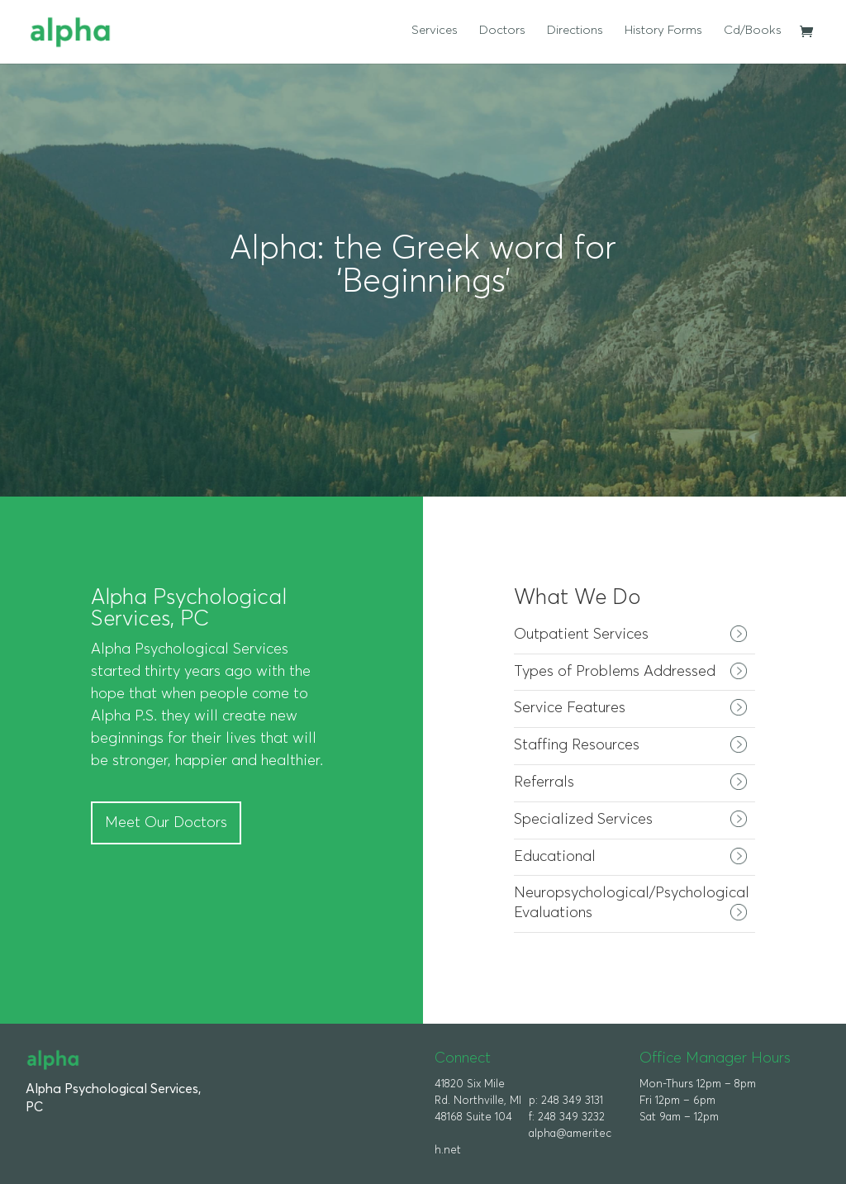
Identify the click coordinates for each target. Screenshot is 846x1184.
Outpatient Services (581, 634)
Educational (555, 856)
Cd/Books (753, 30)
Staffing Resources (576, 745)
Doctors (502, 30)
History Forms (663, 30)
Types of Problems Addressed (614, 671)
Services (434, 30)
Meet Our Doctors (166, 822)
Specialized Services (583, 819)
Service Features (569, 708)
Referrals (544, 782)
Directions (575, 30)
